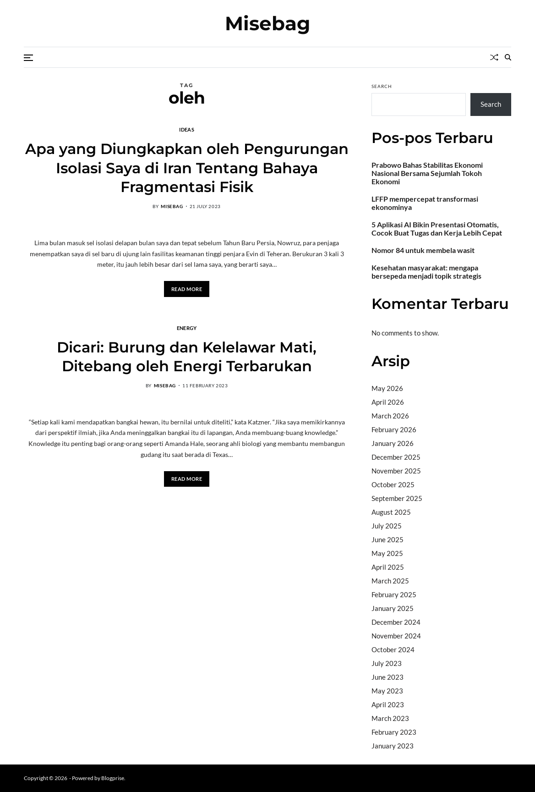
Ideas (186, 129)
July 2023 (386, 663)
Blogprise (112, 778)
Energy (187, 327)
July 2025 (386, 526)
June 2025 (387, 539)
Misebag (267, 23)
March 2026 (390, 416)
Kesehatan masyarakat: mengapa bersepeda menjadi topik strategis (426, 272)
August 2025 (391, 512)
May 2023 (387, 691)
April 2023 (387, 704)
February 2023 (393, 732)
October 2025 (393, 484)
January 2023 (392, 746)
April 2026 (387, 402)
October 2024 (393, 649)
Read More (186, 289)
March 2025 (390, 581)
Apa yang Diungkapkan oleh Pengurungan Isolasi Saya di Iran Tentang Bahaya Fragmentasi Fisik (187, 168)
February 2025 (393, 594)
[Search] (508, 57)
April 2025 (387, 567)
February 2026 (393, 429)
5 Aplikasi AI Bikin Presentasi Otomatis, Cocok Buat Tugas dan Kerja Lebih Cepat (436, 228)
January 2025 (392, 608)
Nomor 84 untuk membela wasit (423, 250)
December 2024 (395, 622)
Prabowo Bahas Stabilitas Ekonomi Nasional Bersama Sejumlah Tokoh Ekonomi (427, 173)
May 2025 (387, 553)
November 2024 (396, 636)
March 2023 (390, 718)
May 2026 (387, 388)
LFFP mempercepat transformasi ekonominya (424, 203)
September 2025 (396, 498)
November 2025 (396, 471)
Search (381, 86)
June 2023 (387, 677)
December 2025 (395, 457)
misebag (172, 206)
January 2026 (392, 443)
